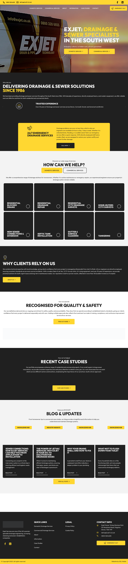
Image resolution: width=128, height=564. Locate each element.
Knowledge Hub (23, 427)
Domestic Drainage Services (43, 526)
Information (73, 8)
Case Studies (85, 8)
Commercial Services (52, 8)
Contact (95, 8)
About (64, 8)
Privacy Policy (69, 526)
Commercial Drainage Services (44, 530)
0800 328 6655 (10, 2)
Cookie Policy (69, 530)
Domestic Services (36, 8)
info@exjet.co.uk (26, 2)
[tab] (51, 170)
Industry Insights (53, 427)
